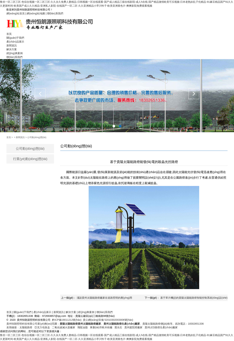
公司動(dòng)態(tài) (36, 137)
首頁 (9, 33)
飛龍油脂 (82, 327)
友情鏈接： (12, 327)
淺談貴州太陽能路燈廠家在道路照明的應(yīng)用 (104, 297)
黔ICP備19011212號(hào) (66, 319)
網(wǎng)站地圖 (36, 13)
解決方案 (11, 49)
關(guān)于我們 (15, 37)
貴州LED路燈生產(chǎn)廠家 (161, 327)
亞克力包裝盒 (42, 327)
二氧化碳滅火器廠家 (63, 327)
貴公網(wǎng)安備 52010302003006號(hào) (108, 319)
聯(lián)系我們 (55, 13)
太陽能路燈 (25, 327)
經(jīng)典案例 (14, 53)
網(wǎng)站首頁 (15, 13)
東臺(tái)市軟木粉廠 (101, 327)
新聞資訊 (11, 45)
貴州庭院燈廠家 (133, 327)
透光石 (118, 327)
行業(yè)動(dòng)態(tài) (30, 159)
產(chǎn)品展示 (15, 41)
